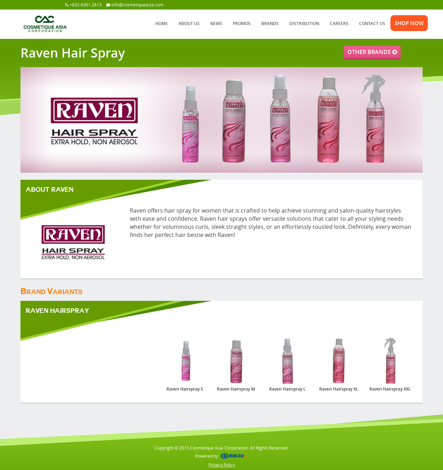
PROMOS (242, 23)
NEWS (216, 23)
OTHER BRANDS (372, 52)
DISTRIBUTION (304, 23)
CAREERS (339, 23)
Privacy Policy (221, 465)
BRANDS (270, 23)
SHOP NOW (409, 23)
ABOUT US (189, 23)
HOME (161, 23)
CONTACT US (372, 23)
